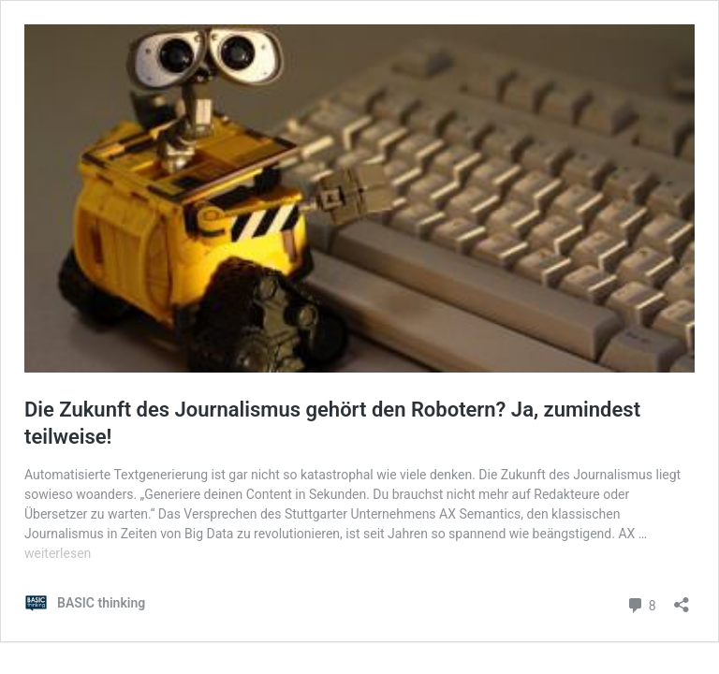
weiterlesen (57, 553)
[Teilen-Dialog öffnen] (681, 598)
